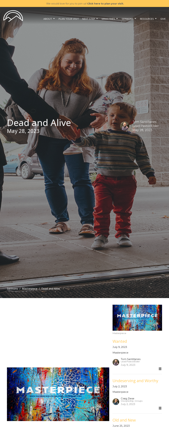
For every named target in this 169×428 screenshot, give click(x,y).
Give (163, 18)
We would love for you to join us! (85, 3)
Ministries (110, 19)
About (49, 19)
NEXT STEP (90, 19)
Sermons (129, 19)
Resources (148, 19)
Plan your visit (69, 18)
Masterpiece (29, 288)
